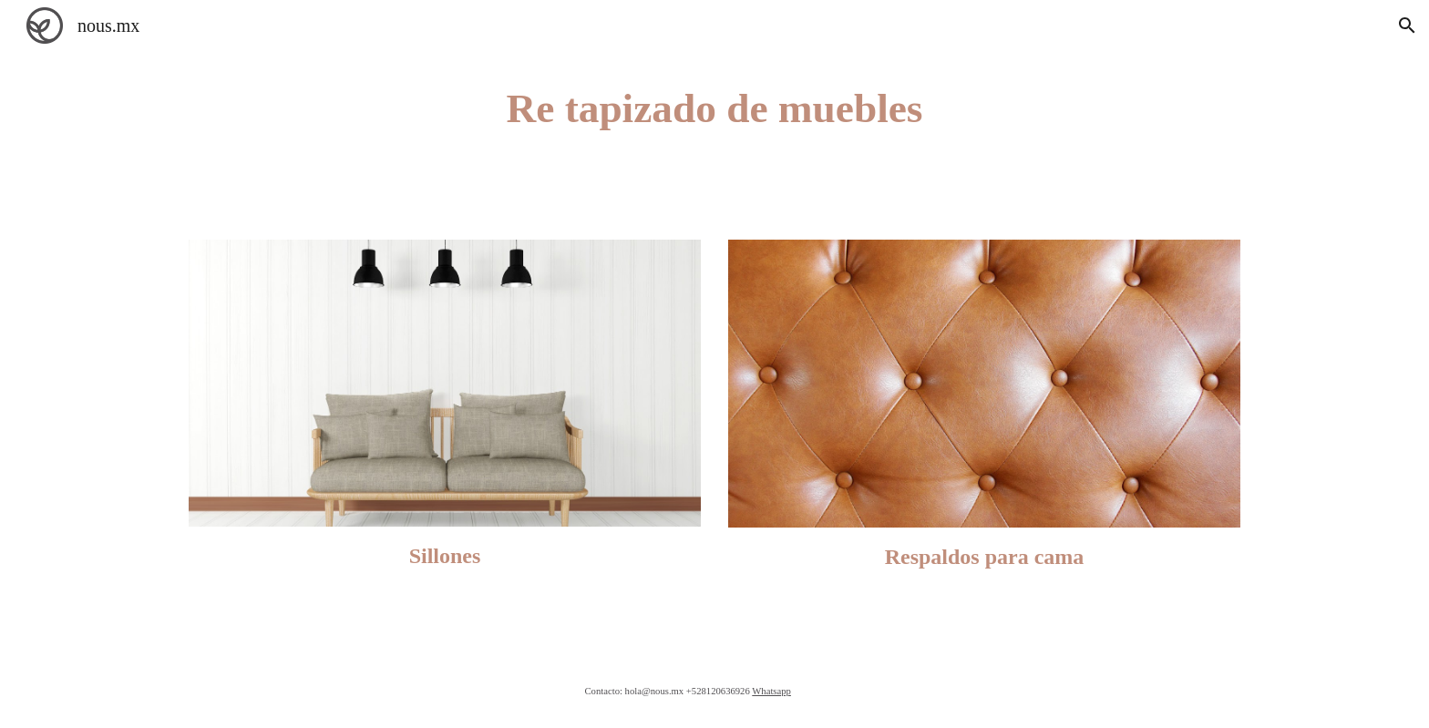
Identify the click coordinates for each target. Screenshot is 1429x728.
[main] (714, 109)
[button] (1407, 25)
